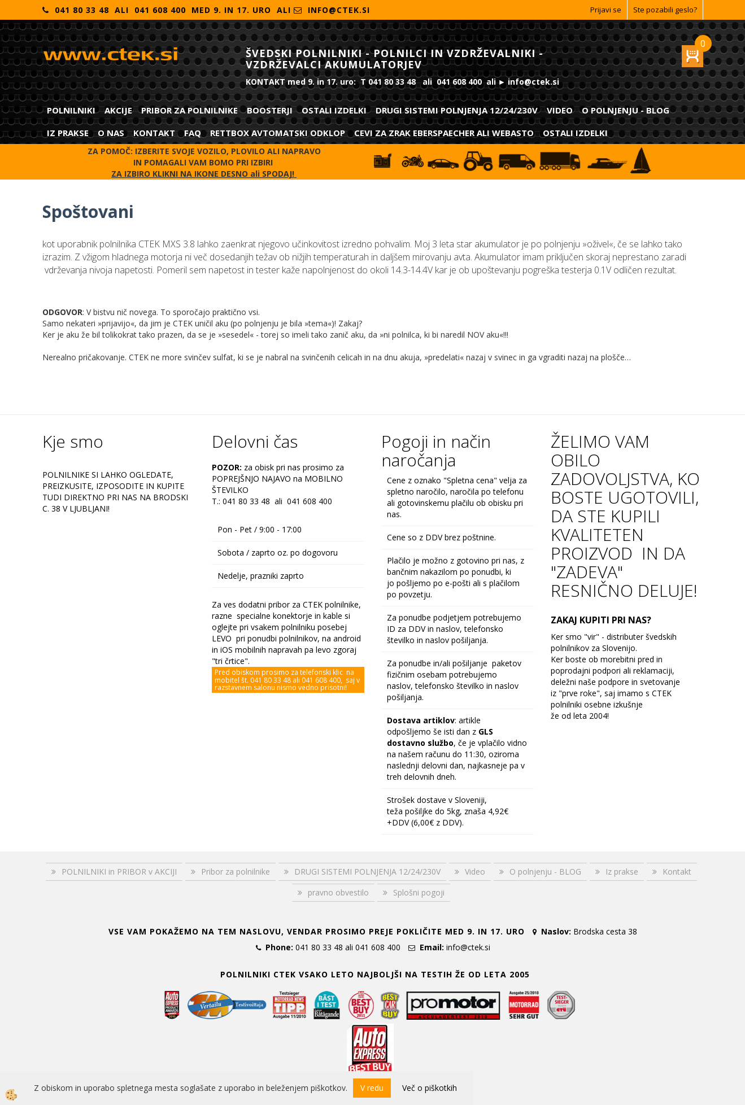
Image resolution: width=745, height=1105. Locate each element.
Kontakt (154, 132)
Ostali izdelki (334, 110)
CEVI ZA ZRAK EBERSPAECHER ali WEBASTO (444, 132)
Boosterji (270, 110)
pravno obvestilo (338, 892)
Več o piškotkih (429, 1087)
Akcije (118, 110)
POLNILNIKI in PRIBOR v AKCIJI (119, 871)
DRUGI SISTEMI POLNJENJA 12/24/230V (457, 110)
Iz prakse (68, 132)
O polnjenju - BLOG (625, 110)
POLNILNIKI (71, 110)
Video (560, 110)
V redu (372, 1087)
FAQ (192, 132)
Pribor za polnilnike (189, 110)
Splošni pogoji (419, 892)
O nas (111, 132)
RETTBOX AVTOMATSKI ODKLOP (277, 132)
